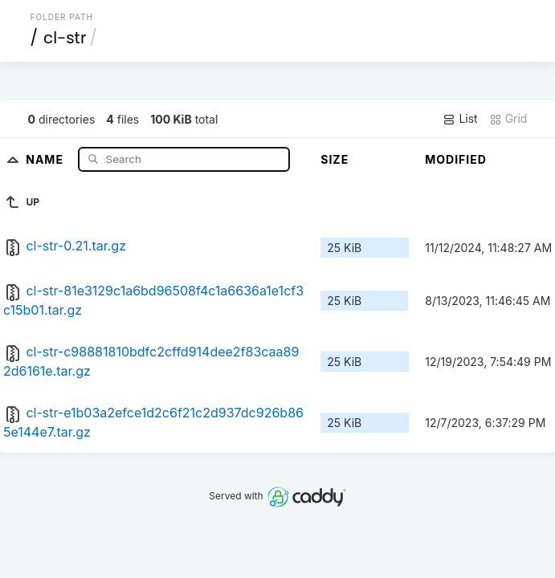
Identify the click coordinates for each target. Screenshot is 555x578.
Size (334, 159)
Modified (456, 159)
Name (46, 158)
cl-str (64, 37)
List (460, 119)
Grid (508, 119)
